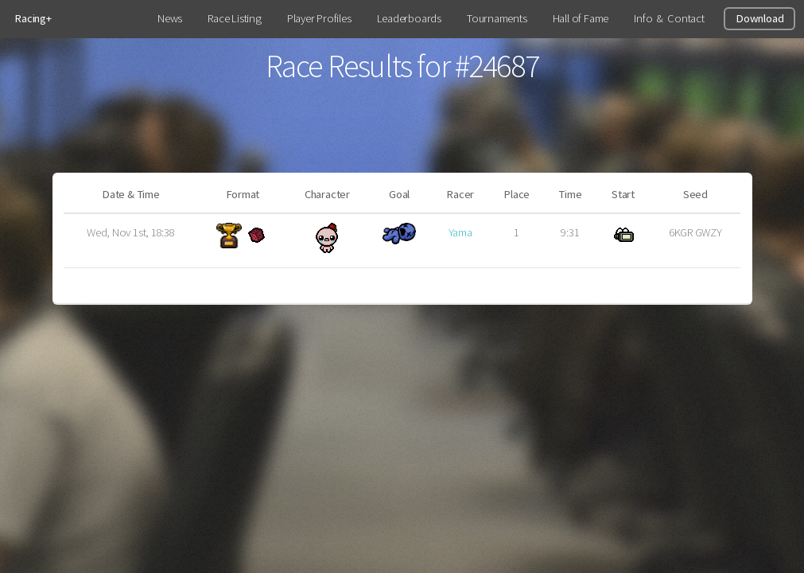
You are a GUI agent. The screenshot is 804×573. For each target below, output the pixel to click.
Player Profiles (319, 18)
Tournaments (497, 18)
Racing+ (32, 18)
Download (759, 18)
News (169, 18)
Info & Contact (669, 18)
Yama (460, 232)
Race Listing (234, 18)
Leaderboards (409, 18)
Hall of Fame (580, 18)
